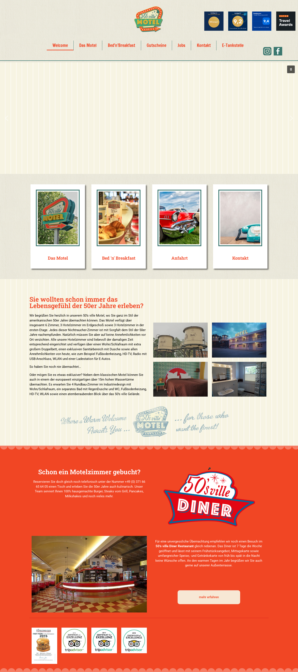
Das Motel (87, 45)
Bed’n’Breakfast (121, 45)
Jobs (181, 45)
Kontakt (204, 45)
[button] (291, 69)
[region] (149, 118)
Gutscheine (156, 45)
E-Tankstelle (233, 45)
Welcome (60, 45)
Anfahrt (179, 258)
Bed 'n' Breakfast (118, 258)
